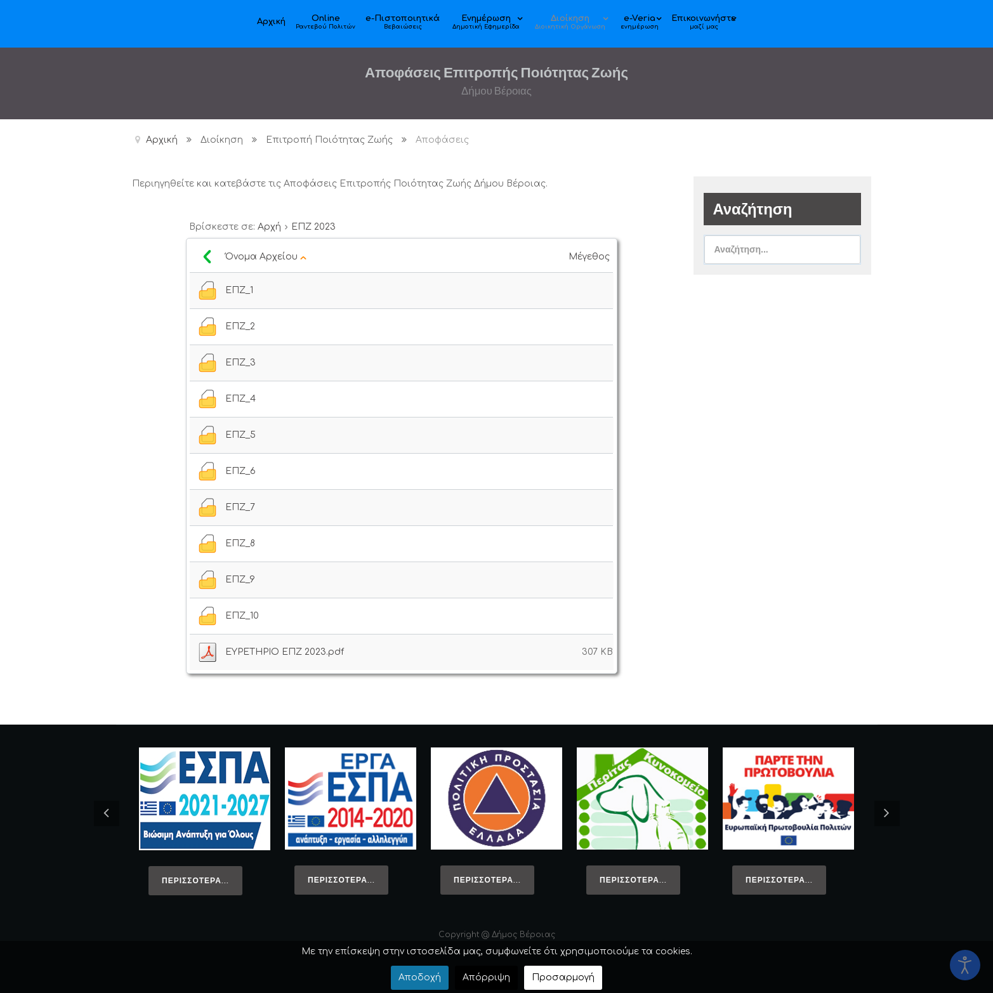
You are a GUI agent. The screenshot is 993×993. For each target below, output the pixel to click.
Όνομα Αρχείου (265, 256)
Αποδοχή (419, 977)
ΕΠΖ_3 (240, 362)
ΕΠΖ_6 (240, 471)
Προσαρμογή (563, 977)
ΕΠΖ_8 (240, 543)
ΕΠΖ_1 (239, 290)
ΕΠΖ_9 (240, 579)
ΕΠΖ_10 (242, 616)
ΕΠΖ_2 (240, 326)
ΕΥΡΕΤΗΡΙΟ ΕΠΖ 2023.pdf (284, 652)
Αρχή (269, 227)
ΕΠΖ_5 (240, 435)
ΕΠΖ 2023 (313, 227)
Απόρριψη (486, 977)
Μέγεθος (591, 256)
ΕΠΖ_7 (240, 507)
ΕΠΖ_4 (240, 399)
